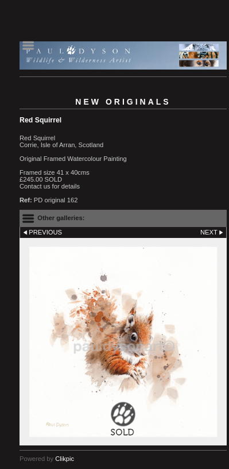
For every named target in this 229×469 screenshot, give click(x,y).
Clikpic (64, 458)
